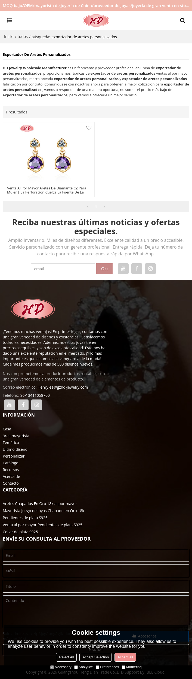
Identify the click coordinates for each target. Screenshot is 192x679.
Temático (11, 442)
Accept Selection (95, 657)
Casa (7, 428)
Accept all (125, 657)
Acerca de (11, 476)
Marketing (132, 667)
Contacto (11, 483)
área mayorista (16, 435)
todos (23, 36)
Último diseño (15, 449)
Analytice (83, 667)
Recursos (11, 469)
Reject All (66, 657)
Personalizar (14, 456)
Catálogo (10, 462)
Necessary (60, 667)
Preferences (107, 667)
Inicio (9, 36)
